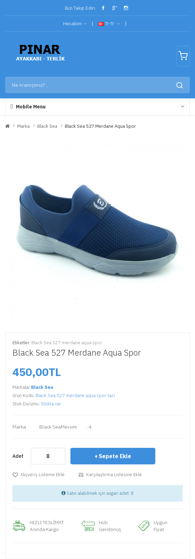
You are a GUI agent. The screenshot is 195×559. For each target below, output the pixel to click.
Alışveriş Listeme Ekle (42, 475)
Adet (17, 456)
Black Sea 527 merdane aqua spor (100, 126)
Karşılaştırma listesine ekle (114, 475)
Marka (23, 126)
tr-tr (109, 24)
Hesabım (74, 24)
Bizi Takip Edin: (80, 8)
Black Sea (47, 126)
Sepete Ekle (115, 456)
